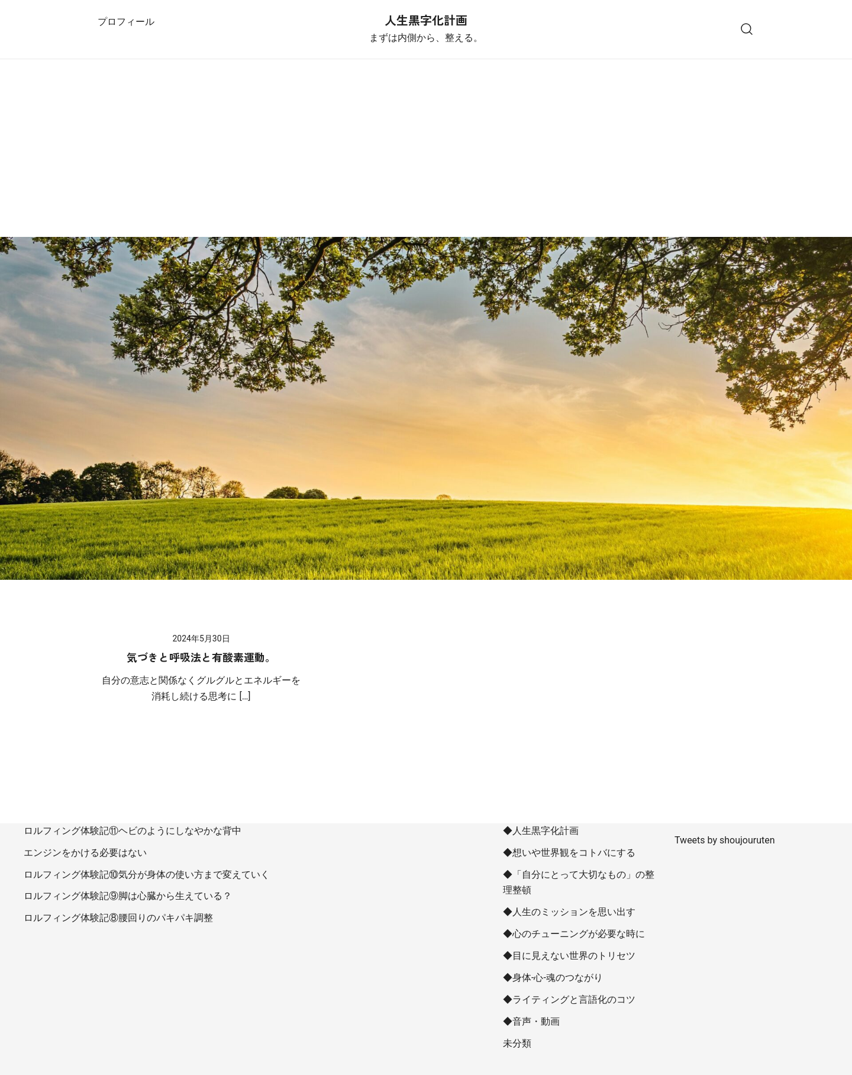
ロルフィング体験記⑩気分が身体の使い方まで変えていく (147, 874)
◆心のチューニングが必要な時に (574, 933)
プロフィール (126, 21)
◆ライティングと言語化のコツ (569, 999)
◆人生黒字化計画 (541, 830)
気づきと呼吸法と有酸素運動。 (201, 657)
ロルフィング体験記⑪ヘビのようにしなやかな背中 (132, 830)
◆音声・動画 (531, 1021)
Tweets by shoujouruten (724, 840)
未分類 (517, 1043)
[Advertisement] (426, 148)
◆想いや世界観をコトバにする (569, 852)
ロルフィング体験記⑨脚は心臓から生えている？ (128, 895)
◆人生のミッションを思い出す (569, 911)
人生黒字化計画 (426, 19)
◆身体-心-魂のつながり (553, 977)
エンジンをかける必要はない (85, 852)
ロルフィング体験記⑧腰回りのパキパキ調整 (118, 917)
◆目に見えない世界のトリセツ (569, 955)
